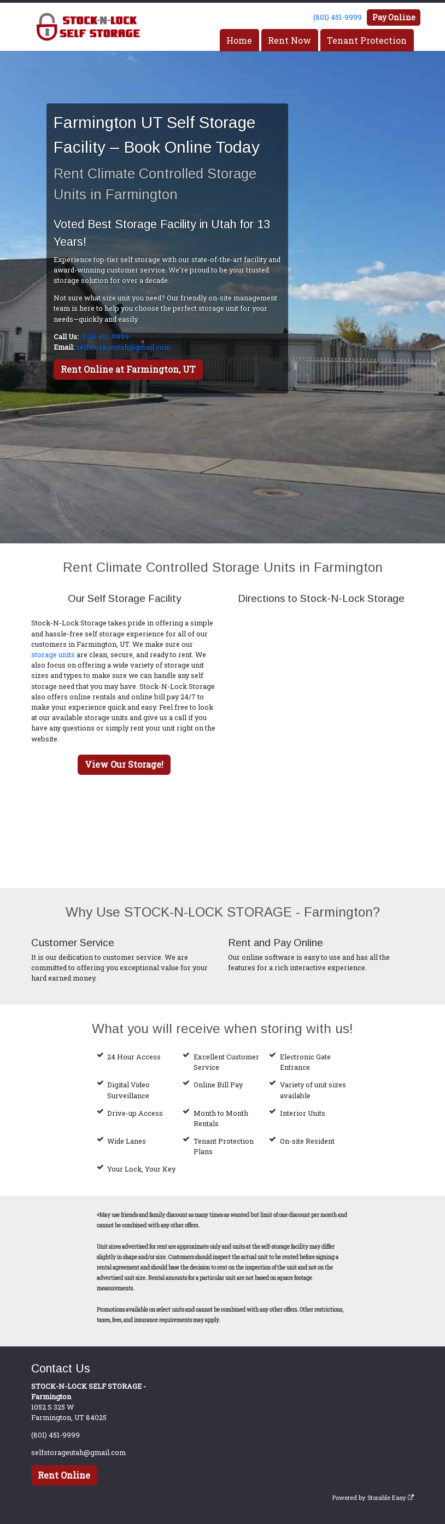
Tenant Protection (367, 40)
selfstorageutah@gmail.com (123, 347)
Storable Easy (390, 1497)
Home (239, 40)
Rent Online (64, 1475)
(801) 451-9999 (337, 17)
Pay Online (393, 17)
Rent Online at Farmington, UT (128, 369)
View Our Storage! (124, 764)
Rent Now (289, 40)
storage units (53, 654)
